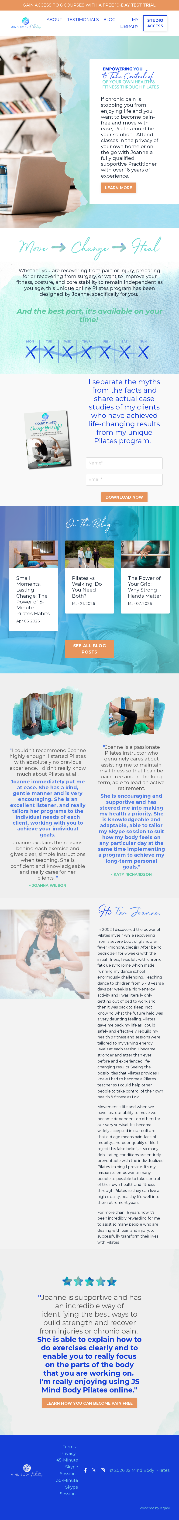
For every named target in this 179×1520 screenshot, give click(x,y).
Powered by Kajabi (154, 1508)
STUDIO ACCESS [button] (155, 23)
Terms (69, 1446)
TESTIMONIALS (83, 19)
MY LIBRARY (129, 23)
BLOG (109, 19)
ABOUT (54, 19)
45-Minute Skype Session (67, 1467)
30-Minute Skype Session (67, 1487)
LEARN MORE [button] (118, 187)
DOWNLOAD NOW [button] (124, 497)
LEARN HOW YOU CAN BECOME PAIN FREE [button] (89, 1403)
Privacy (68, 1453)
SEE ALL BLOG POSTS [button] (89, 649)
